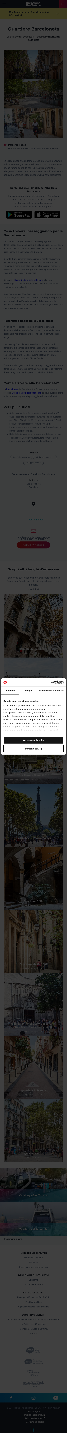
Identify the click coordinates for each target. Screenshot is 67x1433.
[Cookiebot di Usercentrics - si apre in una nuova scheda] (51, 682)
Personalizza (33, 748)
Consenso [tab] (10, 690)
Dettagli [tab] (27, 690)
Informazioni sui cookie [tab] (51, 690)
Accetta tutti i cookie (33, 740)
